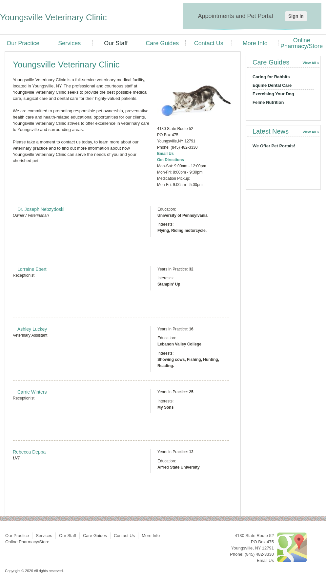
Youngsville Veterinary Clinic (53, 17)
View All (309, 63)
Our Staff (116, 43)
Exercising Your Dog (273, 93)
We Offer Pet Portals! (274, 145)
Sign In (296, 16)
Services (69, 43)
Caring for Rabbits (271, 76)
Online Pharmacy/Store (301, 43)
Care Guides (162, 43)
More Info (255, 43)
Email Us (165, 153)
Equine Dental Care (272, 85)
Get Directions (170, 160)
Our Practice (23, 43)
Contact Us (208, 43)
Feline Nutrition (268, 102)
